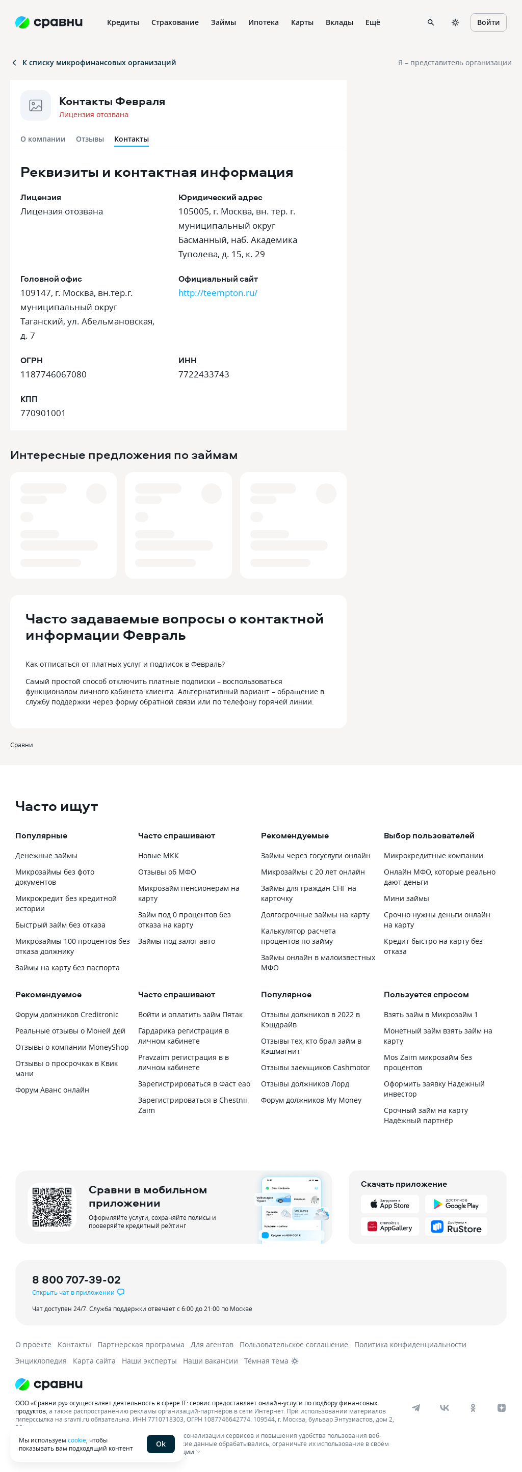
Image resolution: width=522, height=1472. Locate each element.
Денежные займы (46, 855)
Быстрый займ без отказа (60, 925)
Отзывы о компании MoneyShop (72, 1047)
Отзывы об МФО (167, 872)
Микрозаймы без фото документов (54, 877)
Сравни (21, 745)
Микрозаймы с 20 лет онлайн (313, 872)
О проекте (33, 1344)
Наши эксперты (149, 1361)
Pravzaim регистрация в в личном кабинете (183, 1062)
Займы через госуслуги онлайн (316, 855)
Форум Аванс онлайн (52, 1090)
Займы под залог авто (176, 941)
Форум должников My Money (311, 1100)
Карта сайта (94, 1361)
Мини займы (406, 898)
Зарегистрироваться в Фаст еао (194, 1083)
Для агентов (212, 1344)
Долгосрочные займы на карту (315, 914)
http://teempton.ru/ (217, 292)
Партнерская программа (141, 1344)
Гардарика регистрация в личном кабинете (183, 1036)
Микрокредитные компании (433, 855)
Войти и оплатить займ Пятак (190, 1014)
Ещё (373, 22)
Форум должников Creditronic (67, 1014)
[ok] (473, 1408)
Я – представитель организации (455, 62)
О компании (43, 139)
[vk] (444, 1408)
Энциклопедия (41, 1361)
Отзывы (90, 139)
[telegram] (416, 1408)
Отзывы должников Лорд (305, 1083)
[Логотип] (251, 1384)
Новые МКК (158, 855)
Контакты (74, 1344)
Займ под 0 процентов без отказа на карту (184, 920)
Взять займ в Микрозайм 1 (431, 1014)
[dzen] (502, 1408)
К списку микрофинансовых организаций (93, 62)
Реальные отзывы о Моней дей (70, 1030)
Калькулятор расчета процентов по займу (298, 936)
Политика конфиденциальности (410, 1344)
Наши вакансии (210, 1361)
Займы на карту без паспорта (67, 967)
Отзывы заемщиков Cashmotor (315, 1067)
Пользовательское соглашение (294, 1344)
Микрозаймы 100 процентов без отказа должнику (72, 946)
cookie (77, 1440)
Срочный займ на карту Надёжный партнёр (426, 1115)
